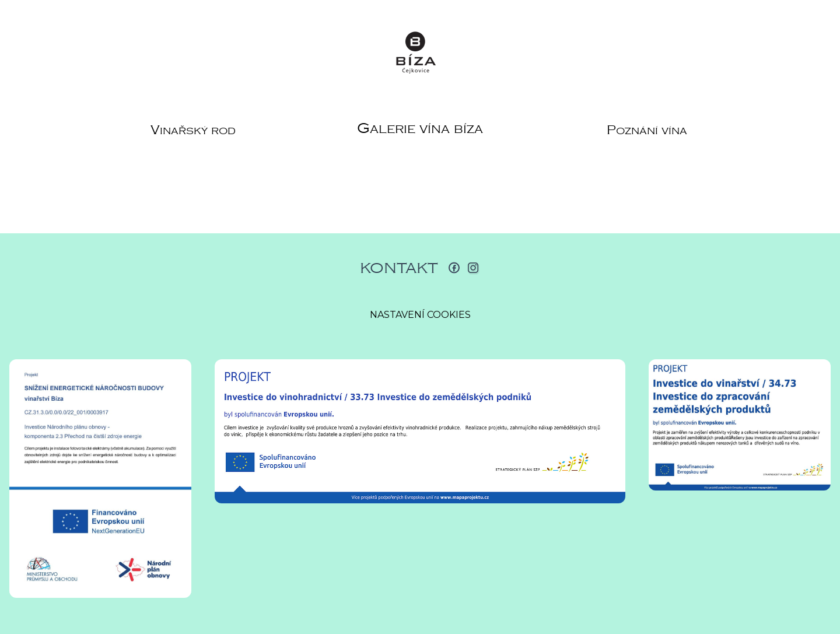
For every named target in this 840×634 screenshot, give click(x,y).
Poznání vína (647, 130)
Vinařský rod (193, 130)
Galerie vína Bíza (420, 128)
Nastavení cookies (420, 314)
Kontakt (399, 268)
